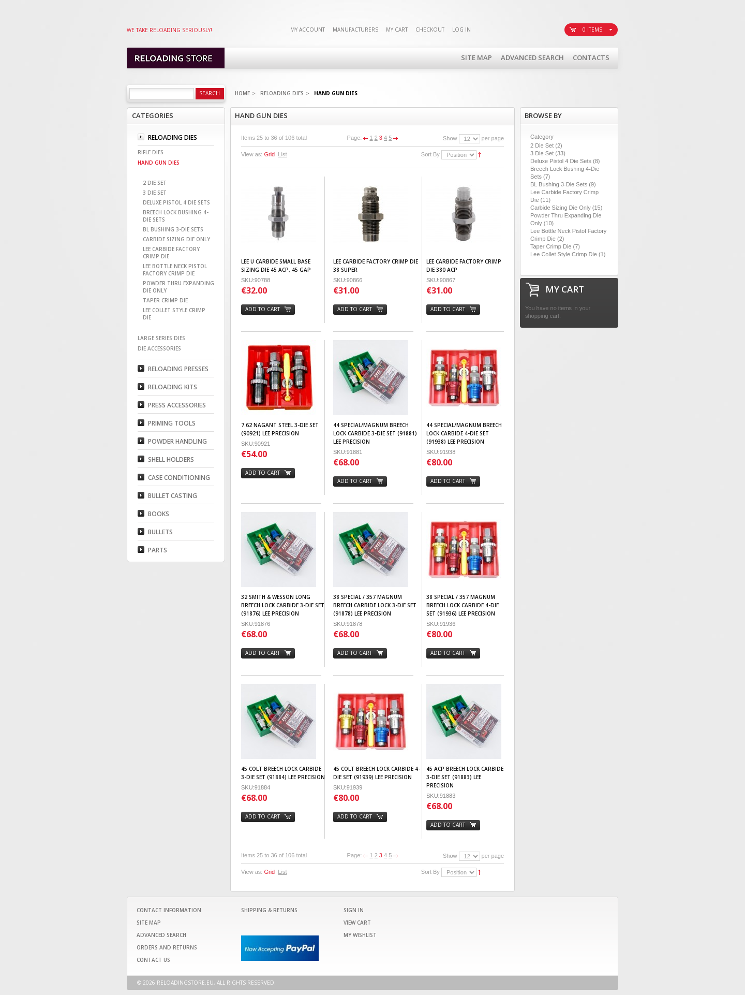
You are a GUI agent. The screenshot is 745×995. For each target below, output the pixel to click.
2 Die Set (542, 145)
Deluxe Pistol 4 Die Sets (560, 161)
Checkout (429, 29)
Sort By (430, 154)
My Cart (397, 29)
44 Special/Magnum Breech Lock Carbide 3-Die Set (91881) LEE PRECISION (375, 433)
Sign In (354, 910)
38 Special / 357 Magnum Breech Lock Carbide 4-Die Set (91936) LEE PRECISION (462, 605)
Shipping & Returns (269, 910)
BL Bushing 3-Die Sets (558, 184)
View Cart (357, 922)
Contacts (591, 57)
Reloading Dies (282, 93)
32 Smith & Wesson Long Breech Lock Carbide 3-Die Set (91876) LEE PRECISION (282, 605)
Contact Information (169, 910)
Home (242, 93)
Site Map (476, 57)
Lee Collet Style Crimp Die (563, 254)
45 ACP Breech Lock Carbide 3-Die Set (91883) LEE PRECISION (464, 777)
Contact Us (153, 959)
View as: (251, 154)
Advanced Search (532, 57)
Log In (461, 29)
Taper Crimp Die (550, 246)
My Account (307, 29)
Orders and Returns (167, 947)
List (282, 154)
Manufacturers (355, 29)
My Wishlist (360, 935)
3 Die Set (542, 153)
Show (450, 138)
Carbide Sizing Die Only (560, 207)
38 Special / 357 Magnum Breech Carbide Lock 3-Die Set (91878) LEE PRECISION (374, 605)
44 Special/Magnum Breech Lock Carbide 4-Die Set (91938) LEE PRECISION (464, 433)
